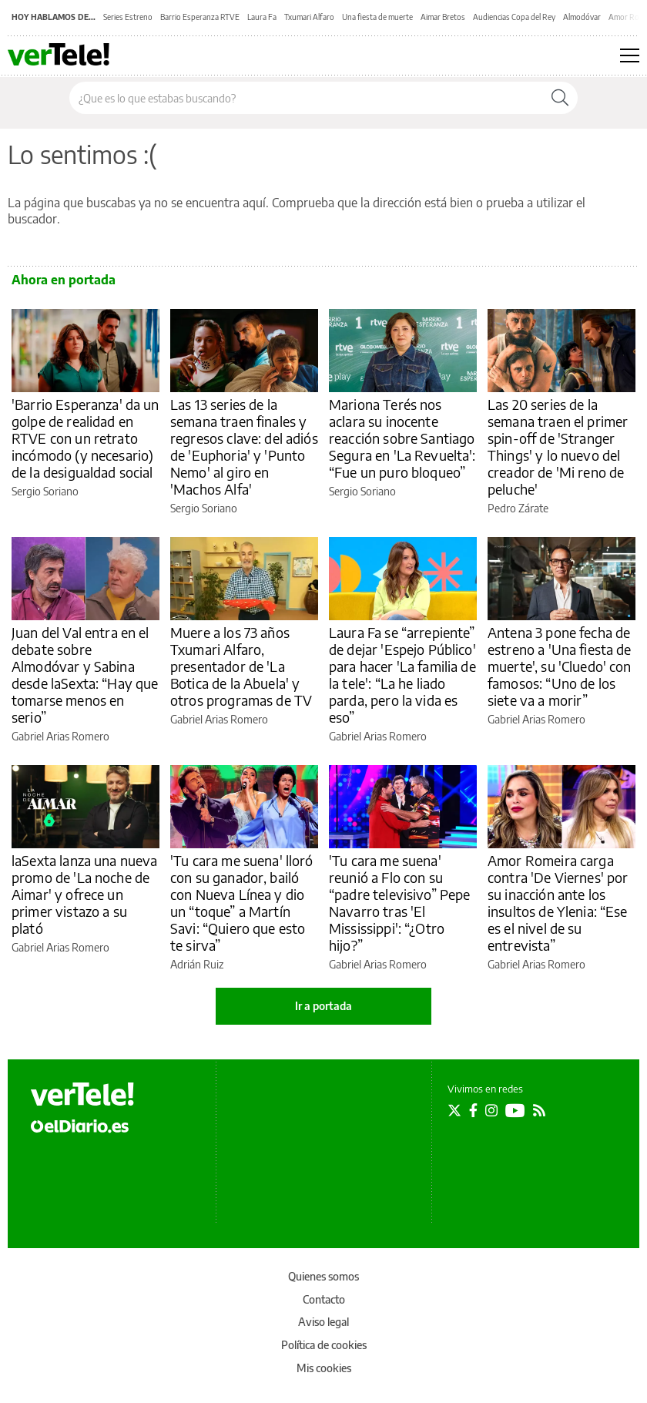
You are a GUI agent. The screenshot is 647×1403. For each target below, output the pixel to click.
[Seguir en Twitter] (454, 1110)
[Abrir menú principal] (629, 55)
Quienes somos (323, 1276)
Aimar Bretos (443, 17)
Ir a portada (323, 1005)
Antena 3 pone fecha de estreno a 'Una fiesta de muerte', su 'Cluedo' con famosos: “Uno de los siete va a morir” (560, 666)
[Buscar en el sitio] (306, 98)
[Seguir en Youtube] (515, 1110)
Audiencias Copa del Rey (514, 17)
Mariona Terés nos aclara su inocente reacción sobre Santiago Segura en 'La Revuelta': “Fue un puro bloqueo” (402, 438)
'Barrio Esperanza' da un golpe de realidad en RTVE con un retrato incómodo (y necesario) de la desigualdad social (85, 438)
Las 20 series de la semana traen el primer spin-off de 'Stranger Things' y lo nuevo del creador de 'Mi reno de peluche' (558, 446)
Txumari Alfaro (309, 17)
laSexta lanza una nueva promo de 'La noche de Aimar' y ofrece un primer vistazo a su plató (84, 894)
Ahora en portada (64, 279)
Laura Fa (262, 17)
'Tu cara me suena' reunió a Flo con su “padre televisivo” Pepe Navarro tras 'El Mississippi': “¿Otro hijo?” (399, 902)
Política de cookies (324, 1344)
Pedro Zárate (518, 508)
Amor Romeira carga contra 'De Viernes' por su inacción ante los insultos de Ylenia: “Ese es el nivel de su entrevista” (558, 902)
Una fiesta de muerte (377, 17)
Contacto (324, 1299)
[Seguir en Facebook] (473, 1110)
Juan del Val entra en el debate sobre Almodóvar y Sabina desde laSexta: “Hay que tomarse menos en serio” (85, 674)
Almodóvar (582, 17)
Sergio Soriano (45, 491)
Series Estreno (128, 17)
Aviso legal (323, 1321)
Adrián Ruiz (196, 964)
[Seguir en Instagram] (491, 1110)
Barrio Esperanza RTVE (200, 17)
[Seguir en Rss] (539, 1110)
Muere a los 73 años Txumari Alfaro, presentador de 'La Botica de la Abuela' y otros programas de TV (241, 666)
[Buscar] (560, 98)
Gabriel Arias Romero (60, 736)
